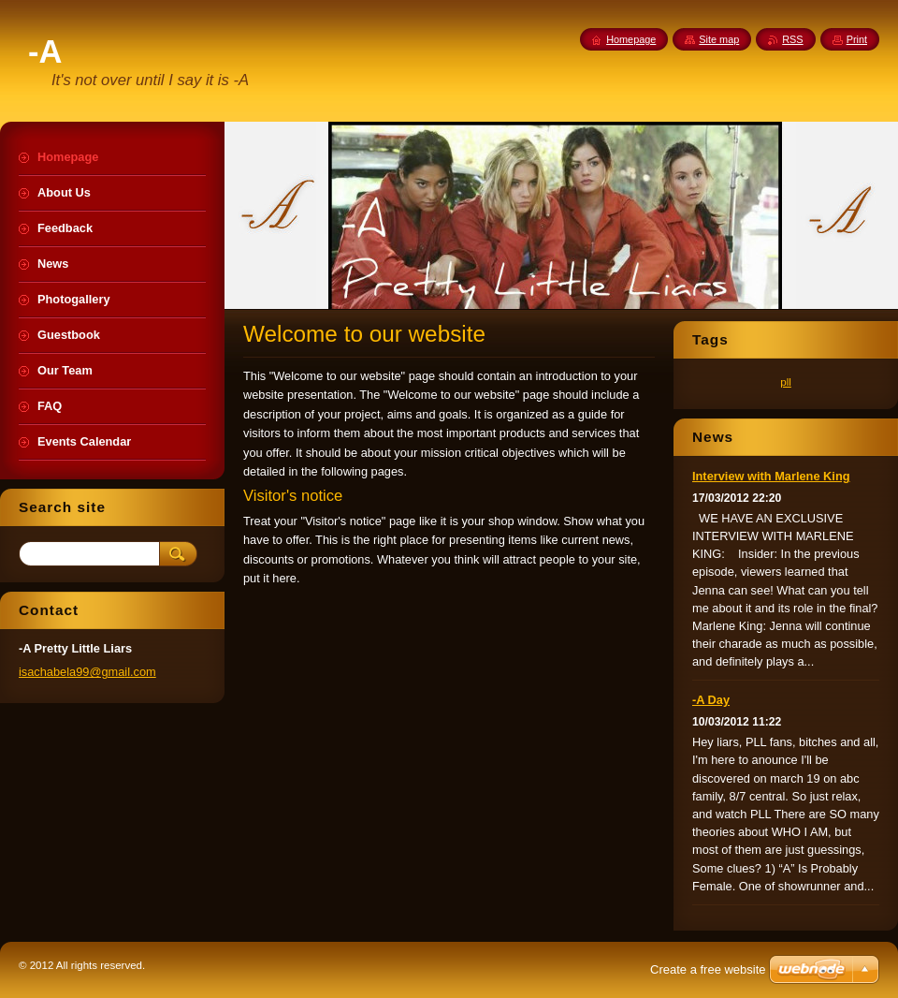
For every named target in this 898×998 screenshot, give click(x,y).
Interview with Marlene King (771, 476)
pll (785, 381)
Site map (719, 39)
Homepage (631, 39)
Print (857, 39)
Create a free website (708, 969)
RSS (792, 39)
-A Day (711, 700)
